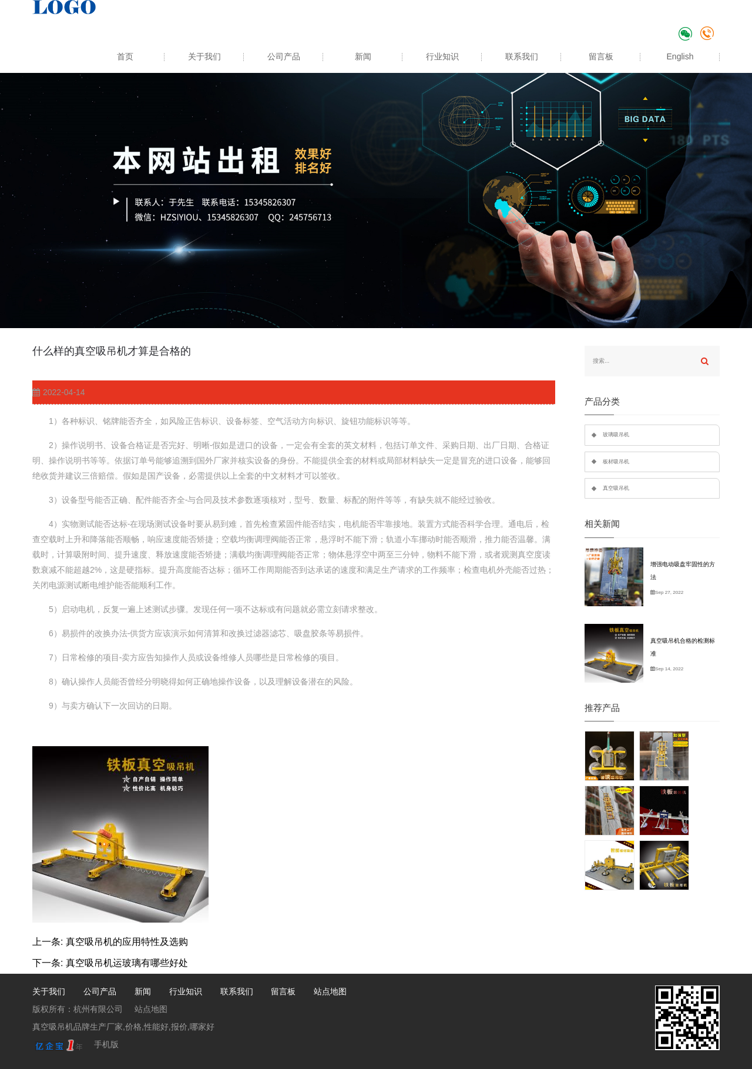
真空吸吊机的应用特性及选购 (127, 942)
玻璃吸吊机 (616, 434)
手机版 (106, 1044)
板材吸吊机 (616, 462)
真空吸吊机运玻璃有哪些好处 (127, 963)
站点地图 (330, 991)
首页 (125, 56)
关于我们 (204, 56)
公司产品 (283, 56)
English (680, 56)
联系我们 (521, 56)
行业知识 (442, 56)
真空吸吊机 (616, 488)
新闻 (363, 56)
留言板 (601, 56)
